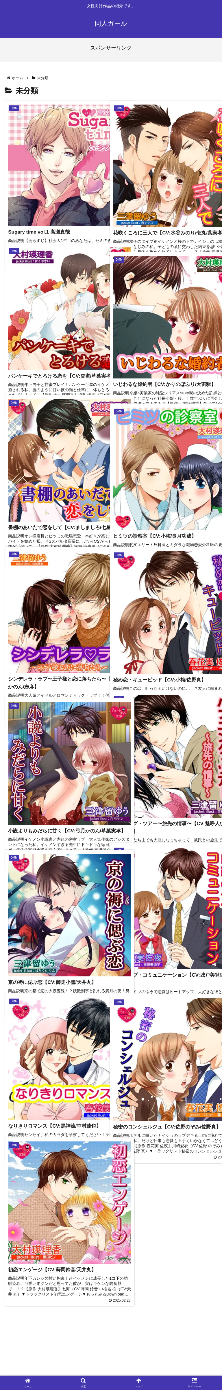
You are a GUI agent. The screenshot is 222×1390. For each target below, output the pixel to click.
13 (126, 1328)
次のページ (111, 1305)
